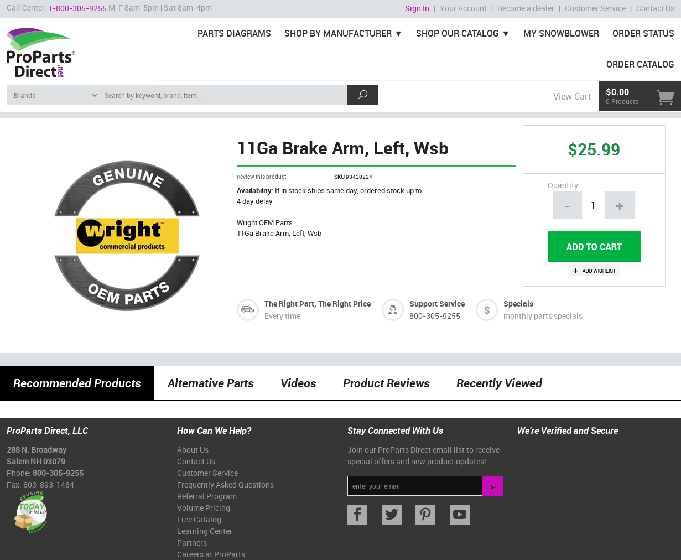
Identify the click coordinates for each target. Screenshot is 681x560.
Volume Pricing (203, 507)
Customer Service (595, 8)
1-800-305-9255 (77, 8)
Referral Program (207, 496)
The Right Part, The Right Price (317, 303)
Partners (192, 542)
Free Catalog (199, 519)
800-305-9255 (434, 315)
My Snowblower (561, 33)
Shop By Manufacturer (338, 33)
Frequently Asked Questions (225, 484)
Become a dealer (525, 8)
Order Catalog (640, 64)
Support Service (437, 303)
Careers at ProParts (211, 554)
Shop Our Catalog (457, 33)
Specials (518, 303)
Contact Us (655, 8)
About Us (193, 449)
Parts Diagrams (234, 33)
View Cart (572, 96)
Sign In (417, 8)
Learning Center (204, 531)
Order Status (643, 33)
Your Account (463, 8)
